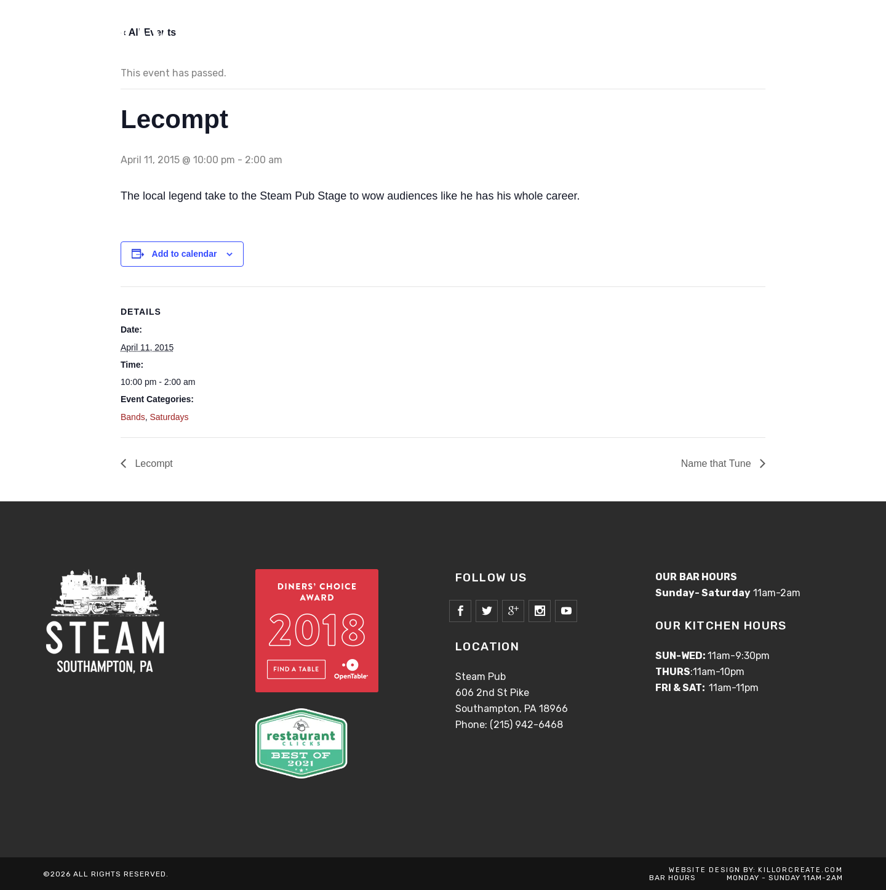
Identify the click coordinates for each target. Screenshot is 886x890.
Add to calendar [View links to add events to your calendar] (184, 254)
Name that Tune (717, 463)
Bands (133, 417)
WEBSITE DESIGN (705, 870)
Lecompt (152, 463)
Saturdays (169, 417)
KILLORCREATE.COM (800, 870)
